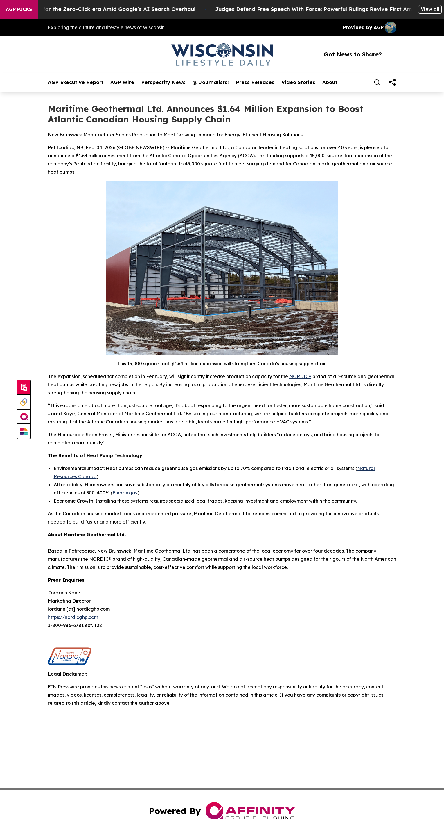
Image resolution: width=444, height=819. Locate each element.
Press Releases (255, 82)
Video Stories (298, 82)
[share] (392, 82)
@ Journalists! (211, 82)
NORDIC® (300, 376)
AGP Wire (122, 82)
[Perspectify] (23, 402)
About (329, 82)
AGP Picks (19, 9)
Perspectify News (163, 82)
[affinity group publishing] (23, 417)
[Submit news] (23, 387)
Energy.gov (125, 493)
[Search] (377, 82)
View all (430, 9)
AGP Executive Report (75, 82)
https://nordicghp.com (73, 617)
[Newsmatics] (23, 431)
